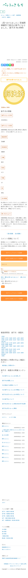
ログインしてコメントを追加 (14, 252)
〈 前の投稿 (9, 233)
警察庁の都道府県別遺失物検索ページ (11, 558)
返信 (3, 286)
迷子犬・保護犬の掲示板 (8, 511)
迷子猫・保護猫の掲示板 (8, 513)
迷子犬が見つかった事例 (9, 408)
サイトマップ (17, 566)
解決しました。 (6, 426)
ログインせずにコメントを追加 (14, 258)
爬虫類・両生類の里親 (7, 538)
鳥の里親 (4, 533)
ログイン (4, 417)
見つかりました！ (6, 442)
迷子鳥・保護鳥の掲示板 (8, 516)
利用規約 (6, 563)
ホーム (2, 15)
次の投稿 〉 (18, 233)
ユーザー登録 (12, 417)
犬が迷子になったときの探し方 (11, 376)
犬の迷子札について (8, 399)
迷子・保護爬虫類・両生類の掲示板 (10, 520)
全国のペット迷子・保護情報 (13, 15)
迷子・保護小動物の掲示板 (8, 518)
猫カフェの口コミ (6, 549)
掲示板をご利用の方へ (8, 365)
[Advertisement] (14, 44)
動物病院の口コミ (6, 547)
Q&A (22, 563)
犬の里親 (4, 529)
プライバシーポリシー (14, 563)
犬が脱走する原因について (10, 385)
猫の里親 (4, 531)
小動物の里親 (5, 536)
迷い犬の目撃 (5, 435)
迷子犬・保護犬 (6, 17)
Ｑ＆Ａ (3, 502)
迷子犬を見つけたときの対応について (13, 394)
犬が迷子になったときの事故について (13, 390)
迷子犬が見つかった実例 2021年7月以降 (14, 403)
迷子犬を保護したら (8, 380)
